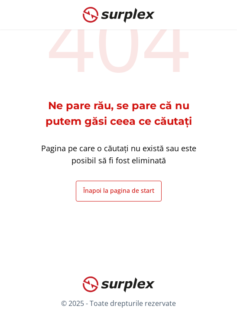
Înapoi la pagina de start (118, 190)
